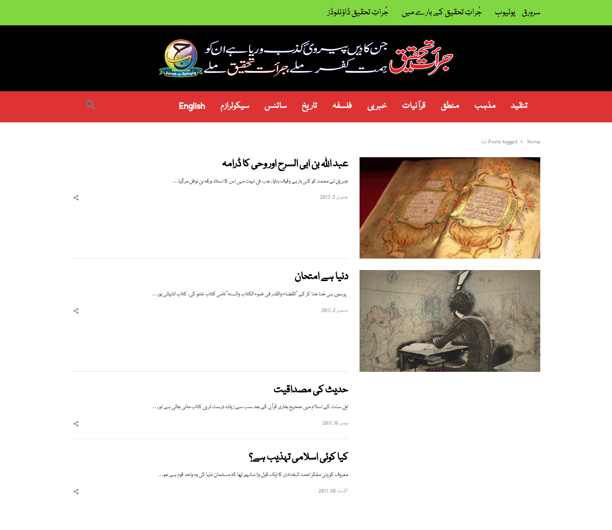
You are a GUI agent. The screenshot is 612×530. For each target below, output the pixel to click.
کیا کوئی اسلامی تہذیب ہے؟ (298, 458)
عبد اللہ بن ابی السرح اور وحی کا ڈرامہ (285, 164)
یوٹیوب (505, 12)
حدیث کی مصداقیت (310, 390)
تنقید (519, 106)
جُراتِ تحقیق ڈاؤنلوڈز (358, 12)
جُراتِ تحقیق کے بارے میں (442, 12)
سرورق (531, 12)
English (192, 106)
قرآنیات (414, 106)
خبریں (377, 106)
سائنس (275, 106)
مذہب (484, 106)
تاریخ (309, 106)
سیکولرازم (234, 106)
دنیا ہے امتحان (321, 277)
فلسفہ (342, 106)
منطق (450, 106)
